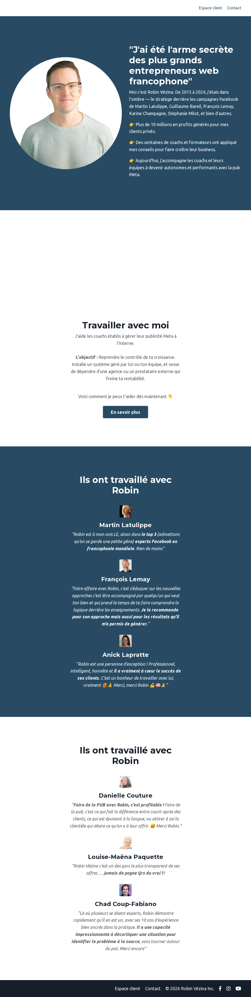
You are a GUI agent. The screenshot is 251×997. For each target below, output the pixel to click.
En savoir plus (125, 412)
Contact (234, 8)
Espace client (210, 8)
